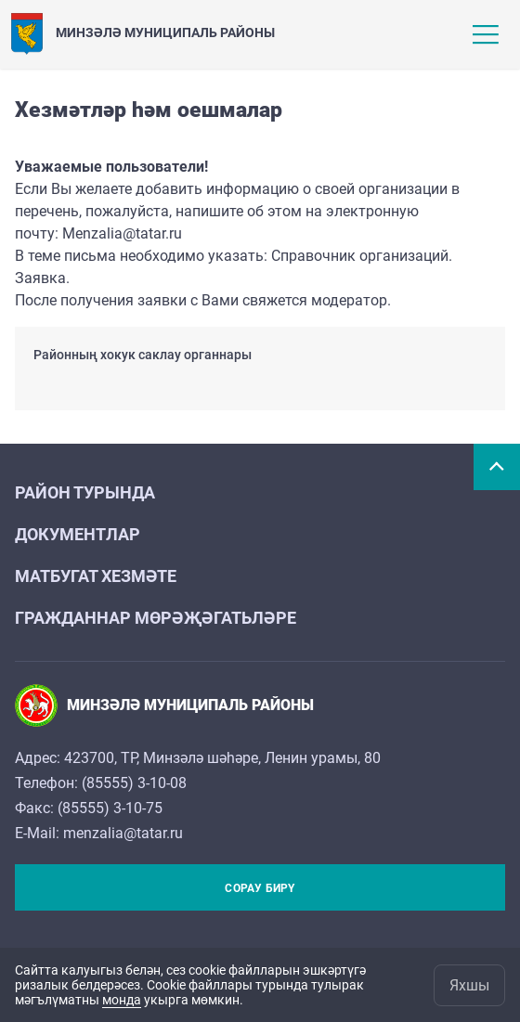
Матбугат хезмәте (95, 576)
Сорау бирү (259, 888)
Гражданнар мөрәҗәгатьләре (155, 617)
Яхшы (469, 985)
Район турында (85, 492)
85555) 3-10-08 (136, 783)
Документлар (77, 534)
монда (121, 999)
